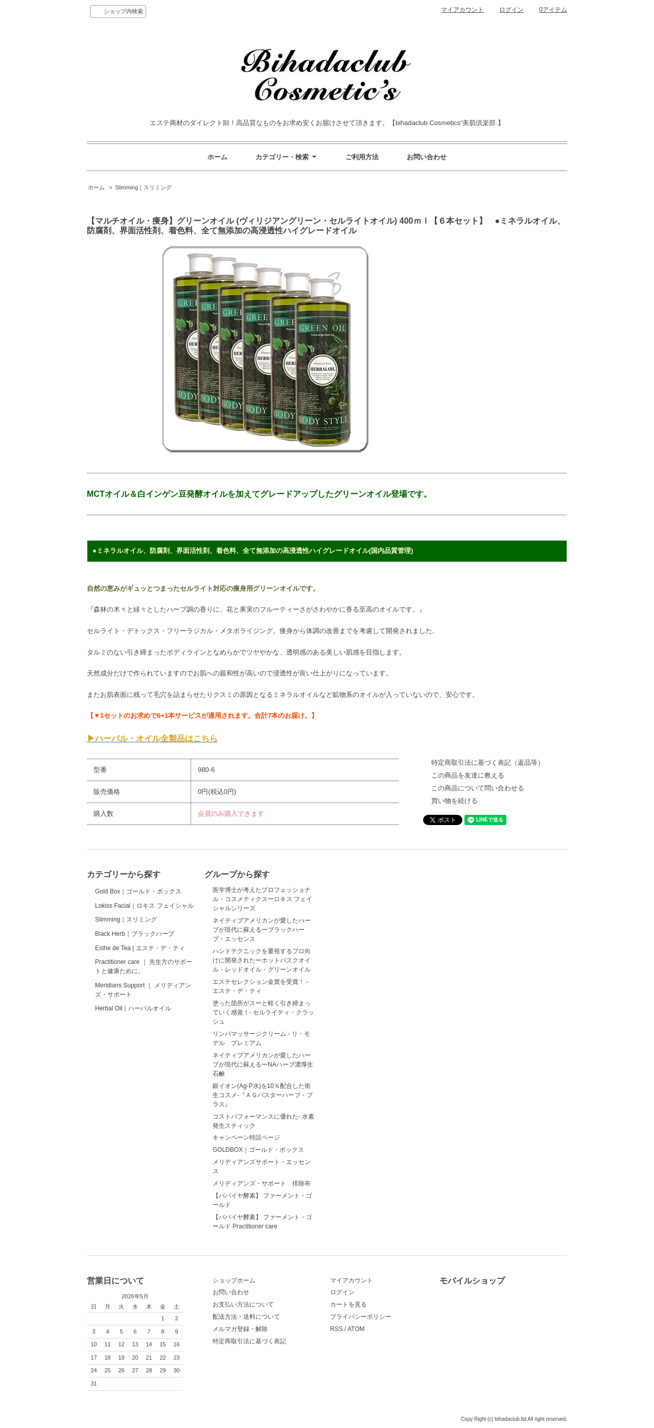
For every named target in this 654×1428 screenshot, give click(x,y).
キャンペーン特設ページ (246, 1137)
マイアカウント (462, 9)
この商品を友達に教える (467, 775)
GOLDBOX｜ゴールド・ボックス (258, 1149)
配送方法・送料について (246, 1316)
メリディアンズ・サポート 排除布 (262, 1183)
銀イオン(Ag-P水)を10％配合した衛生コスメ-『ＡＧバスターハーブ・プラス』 (263, 1095)
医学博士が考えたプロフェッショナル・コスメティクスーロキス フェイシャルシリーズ (262, 899)
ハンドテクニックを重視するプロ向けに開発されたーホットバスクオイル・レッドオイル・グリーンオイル (262, 960)
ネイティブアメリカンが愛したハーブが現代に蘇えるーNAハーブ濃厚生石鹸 (263, 1064)
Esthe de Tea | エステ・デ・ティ (140, 1057)
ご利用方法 (362, 157)
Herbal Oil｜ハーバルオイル (133, 1192)
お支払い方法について (243, 1304)
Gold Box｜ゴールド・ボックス (138, 903)
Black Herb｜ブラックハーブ (134, 1019)
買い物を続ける (454, 801)
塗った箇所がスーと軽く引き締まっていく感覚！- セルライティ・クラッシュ (263, 1012)
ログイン (511, 9)
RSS (336, 1329)
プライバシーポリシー (360, 1316)
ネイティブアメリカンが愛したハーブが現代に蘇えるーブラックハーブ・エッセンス (262, 929)
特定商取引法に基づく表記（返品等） (487, 762)
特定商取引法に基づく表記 (249, 1341)
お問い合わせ (427, 157)
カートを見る (348, 1304)
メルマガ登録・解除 (240, 1329)
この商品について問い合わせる (477, 788)
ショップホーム (234, 1280)
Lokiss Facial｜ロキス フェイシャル (144, 942)
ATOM (356, 1329)
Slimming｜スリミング (143, 187)
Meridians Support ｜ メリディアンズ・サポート (143, 1149)
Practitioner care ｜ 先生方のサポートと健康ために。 (143, 1101)
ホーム (217, 157)
